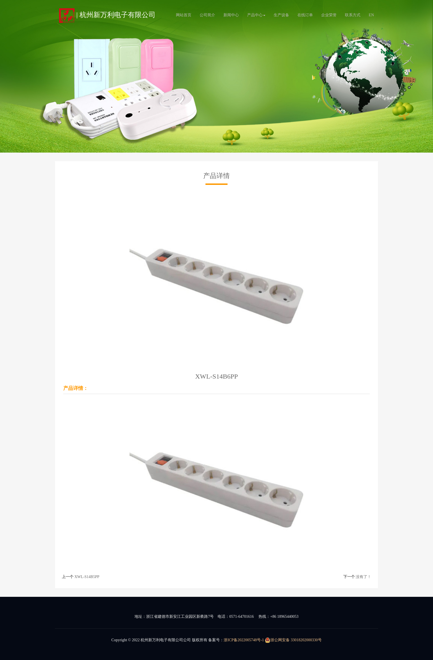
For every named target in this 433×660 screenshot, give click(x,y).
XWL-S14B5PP (87, 577)
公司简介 (207, 15)
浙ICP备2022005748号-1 (244, 640)
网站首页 (183, 15)
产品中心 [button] (256, 15)
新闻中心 (231, 15)
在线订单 (305, 15)
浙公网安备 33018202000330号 (293, 640)
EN (371, 15)
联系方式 (352, 15)
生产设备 (281, 15)
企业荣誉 (329, 15)
